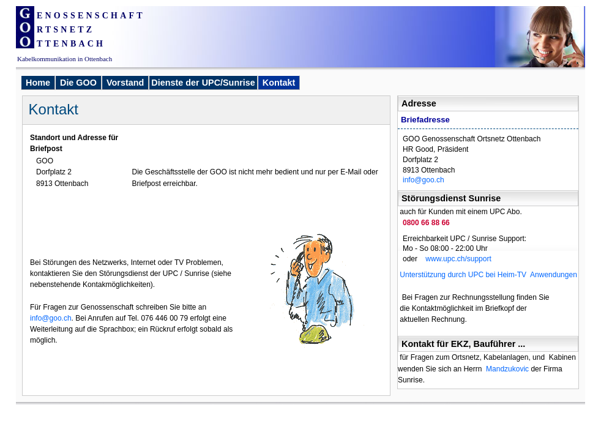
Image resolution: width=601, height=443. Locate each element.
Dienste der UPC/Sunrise (203, 82)
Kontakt (279, 82)
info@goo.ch (423, 180)
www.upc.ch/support (455, 259)
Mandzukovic (507, 369)
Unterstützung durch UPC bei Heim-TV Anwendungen (487, 274)
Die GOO (78, 82)
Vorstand (125, 82)
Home (38, 82)
